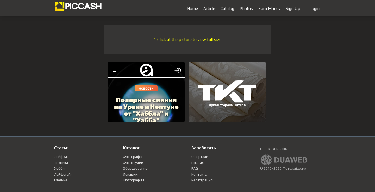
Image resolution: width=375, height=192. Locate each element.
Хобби (59, 168)
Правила (198, 162)
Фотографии (133, 180)
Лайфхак (61, 156)
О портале (199, 156)
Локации (130, 174)
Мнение (60, 180)
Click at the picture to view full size (187, 39)
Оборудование (135, 168)
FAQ (194, 168)
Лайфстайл (63, 174)
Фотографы (132, 156)
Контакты (199, 174)
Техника (61, 162)
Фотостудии (133, 162)
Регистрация (202, 180)
